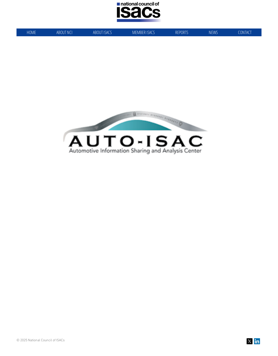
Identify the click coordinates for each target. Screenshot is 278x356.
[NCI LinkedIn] (257, 341)
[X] (249, 341)
